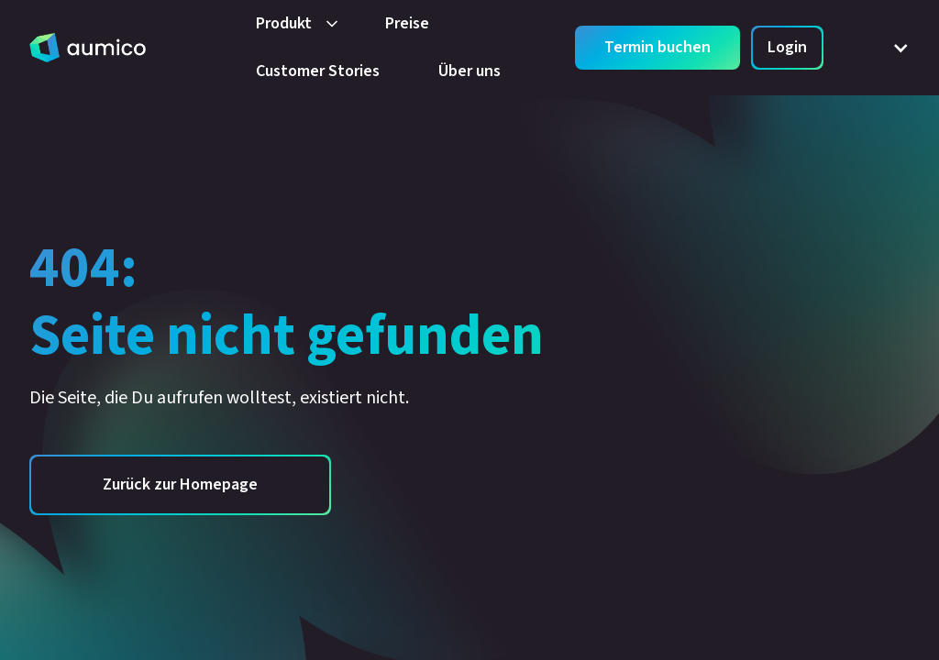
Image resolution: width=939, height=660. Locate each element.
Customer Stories (318, 71)
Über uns (469, 71)
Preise (407, 23)
